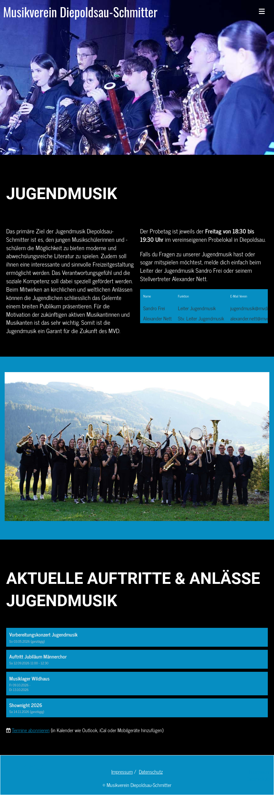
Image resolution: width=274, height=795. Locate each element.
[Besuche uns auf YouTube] (18, 769)
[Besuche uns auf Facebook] (8, 769)
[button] (137, 637)
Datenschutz (151, 771)
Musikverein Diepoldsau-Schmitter (80, 11)
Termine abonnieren (31, 730)
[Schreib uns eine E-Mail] (38, 769)
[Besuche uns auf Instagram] (28, 769)
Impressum (122, 771)
